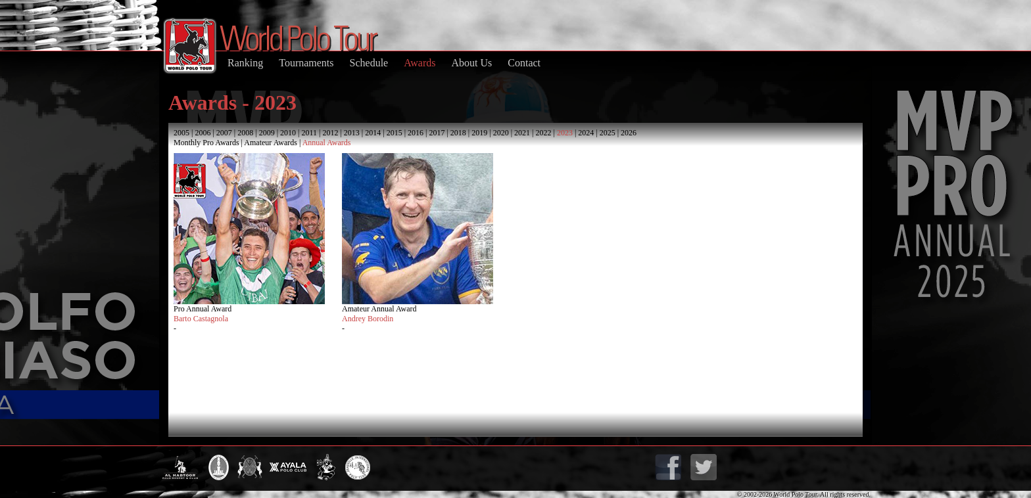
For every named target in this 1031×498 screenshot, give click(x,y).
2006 (202, 132)
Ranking (245, 62)
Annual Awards (326, 142)
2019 (479, 132)
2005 (181, 132)
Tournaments (306, 62)
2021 (522, 132)
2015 (394, 132)
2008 (245, 132)
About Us (471, 62)
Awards (419, 62)
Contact (524, 62)
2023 (565, 132)
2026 (628, 132)
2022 (543, 132)
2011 (309, 132)
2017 (436, 132)
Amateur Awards (270, 142)
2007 (224, 132)
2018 (458, 132)
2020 (501, 132)
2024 (586, 132)
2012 (330, 132)
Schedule (369, 62)
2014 (373, 132)
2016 (415, 132)
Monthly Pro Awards (206, 142)
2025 (607, 132)
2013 (352, 132)
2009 (267, 132)
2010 (288, 132)
